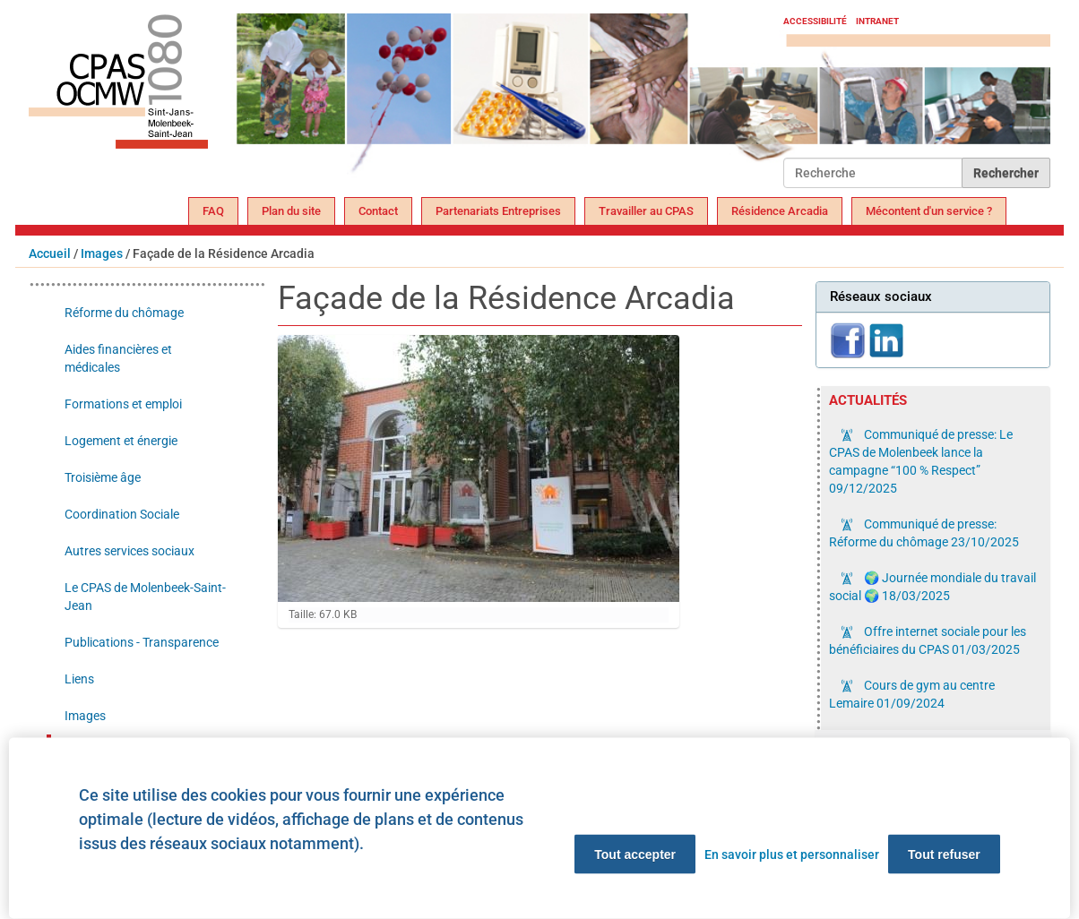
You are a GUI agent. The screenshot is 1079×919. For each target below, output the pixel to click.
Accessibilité (815, 21)
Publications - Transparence (142, 642)
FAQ (213, 211)
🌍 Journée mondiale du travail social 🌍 (932, 587)
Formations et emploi (123, 404)
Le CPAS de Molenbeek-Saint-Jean (145, 596)
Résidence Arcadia (779, 211)
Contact (378, 211)
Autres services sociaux (129, 551)
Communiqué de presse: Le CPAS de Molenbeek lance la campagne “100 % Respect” (921, 461)
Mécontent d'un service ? (929, 211)
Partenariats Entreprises (498, 211)
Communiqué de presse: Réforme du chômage (924, 533)
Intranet (877, 21)
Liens (79, 679)
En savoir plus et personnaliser (791, 854)
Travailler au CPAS (646, 211)
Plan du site (291, 211)
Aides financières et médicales (118, 358)
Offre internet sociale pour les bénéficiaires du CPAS (927, 640)
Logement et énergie (121, 441)
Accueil (50, 253)
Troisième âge (103, 477)
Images (102, 253)
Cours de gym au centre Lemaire (912, 694)
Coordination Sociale (122, 514)
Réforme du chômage (124, 312)
